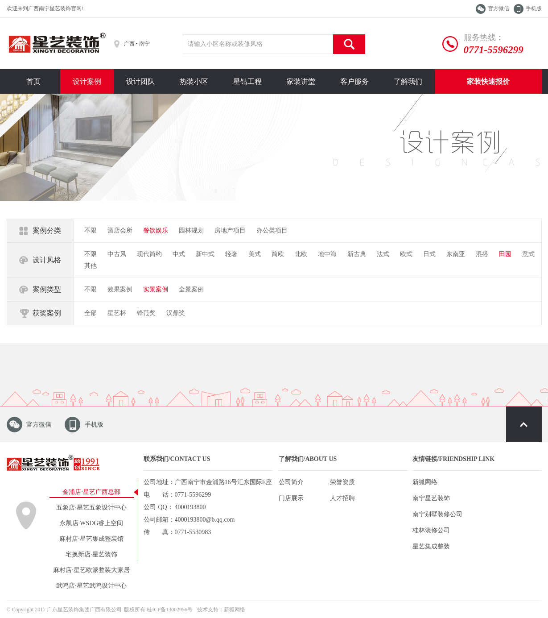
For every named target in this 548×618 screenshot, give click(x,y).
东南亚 (455, 254)
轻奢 (231, 254)
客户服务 (354, 81)
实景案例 (155, 289)
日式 (429, 254)
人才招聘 (342, 498)
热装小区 (194, 81)
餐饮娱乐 (155, 230)
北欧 (301, 254)
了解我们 (408, 81)
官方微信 (498, 8)
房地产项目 (230, 230)
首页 (33, 81)
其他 (90, 265)
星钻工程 (247, 81)
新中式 (205, 254)
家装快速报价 (488, 81)
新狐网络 (424, 482)
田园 (505, 254)
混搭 (482, 254)
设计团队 (140, 81)
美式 (254, 254)
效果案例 (119, 289)
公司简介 (291, 482)
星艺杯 (116, 313)
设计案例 (87, 81)
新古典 (356, 254)
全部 (90, 313)
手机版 (534, 8)
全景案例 (191, 289)
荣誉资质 (342, 482)
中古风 (116, 254)
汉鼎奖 (175, 313)
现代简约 (149, 254)
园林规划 (191, 230)
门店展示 (291, 498)
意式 (528, 254)
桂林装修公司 (431, 530)
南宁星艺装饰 (431, 498)
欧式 (406, 254)
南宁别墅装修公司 (437, 514)
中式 (179, 254)
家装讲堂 (301, 81)
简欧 (278, 254)
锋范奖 (146, 313)
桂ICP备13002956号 (170, 609)
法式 (383, 254)
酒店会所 (119, 230)
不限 (90, 230)
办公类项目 (272, 230)
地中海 (327, 254)
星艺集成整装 (431, 546)
